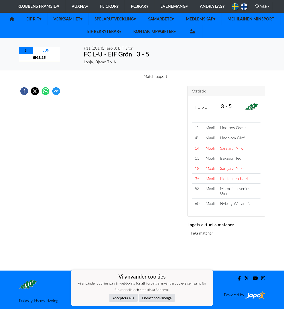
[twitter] (35, 91)
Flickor (109, 6)
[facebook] (24, 91)
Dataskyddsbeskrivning (38, 300)
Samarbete (161, 18)
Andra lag (212, 6)
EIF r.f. (33, 18)
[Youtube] (253, 278)
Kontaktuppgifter (154, 31)
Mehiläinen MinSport (250, 18)
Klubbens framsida (38, 6)
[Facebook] (237, 278)
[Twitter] (245, 278)
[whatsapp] (45, 91)
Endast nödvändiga (157, 298)
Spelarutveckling (115, 18)
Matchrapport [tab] (155, 76)
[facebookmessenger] (56, 91)
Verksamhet (67, 18)
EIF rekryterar (104, 31)
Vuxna (80, 6)
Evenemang (174, 6)
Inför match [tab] (126, 76)
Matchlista (202, 255)
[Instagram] (261, 278)
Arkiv (262, 6)
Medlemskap (200, 18)
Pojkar (139, 6)
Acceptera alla (123, 298)
